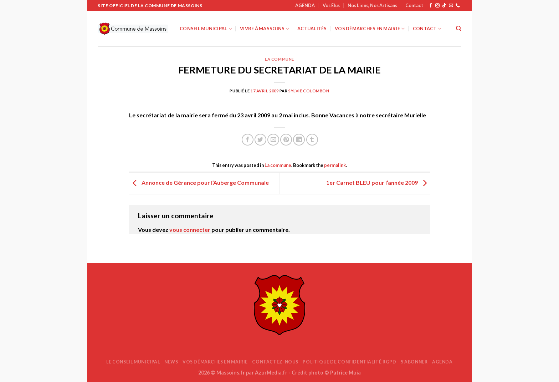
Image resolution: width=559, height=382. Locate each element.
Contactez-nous (275, 362)
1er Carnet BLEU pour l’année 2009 (378, 182)
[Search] (458, 28)
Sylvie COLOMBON (308, 90)
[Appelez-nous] (458, 5)
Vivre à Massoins (264, 28)
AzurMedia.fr (271, 373)
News (171, 362)
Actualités (312, 28)
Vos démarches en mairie (370, 28)
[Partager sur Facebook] (247, 140)
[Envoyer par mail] (273, 140)
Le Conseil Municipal (133, 362)
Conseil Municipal (206, 28)
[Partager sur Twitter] (260, 140)
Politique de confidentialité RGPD (349, 362)
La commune (279, 59)
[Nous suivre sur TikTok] (444, 5)
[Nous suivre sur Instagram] (437, 5)
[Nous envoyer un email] (451, 5)
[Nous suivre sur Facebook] (431, 5)
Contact (414, 5)
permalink (335, 165)
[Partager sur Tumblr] (312, 140)
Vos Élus (331, 5)
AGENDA (305, 5)
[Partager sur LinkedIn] (299, 140)
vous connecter (189, 229)
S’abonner (414, 362)
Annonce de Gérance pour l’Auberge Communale (199, 182)
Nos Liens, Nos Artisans (372, 5)
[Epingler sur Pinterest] (286, 140)
